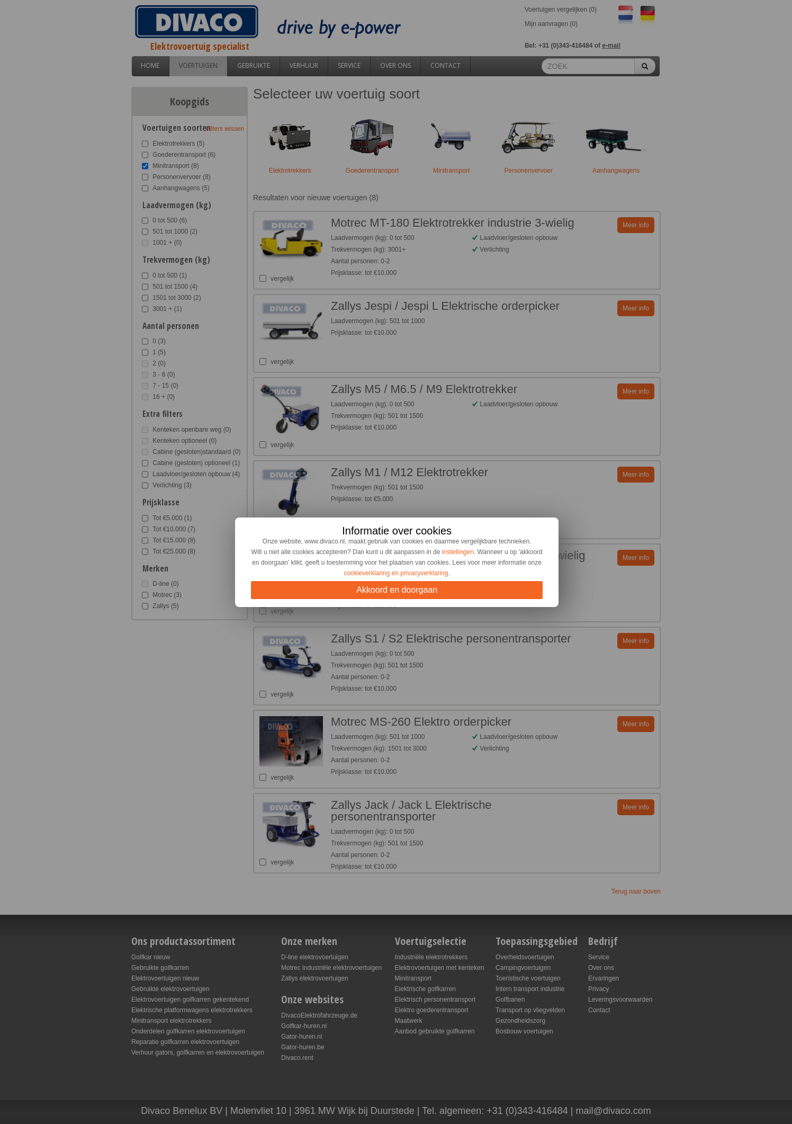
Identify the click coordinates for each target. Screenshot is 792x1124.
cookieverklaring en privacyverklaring (396, 573)
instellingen (458, 552)
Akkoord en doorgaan (396, 589)
